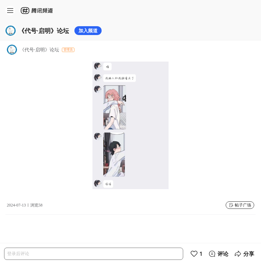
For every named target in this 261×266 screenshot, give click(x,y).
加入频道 (88, 30)
